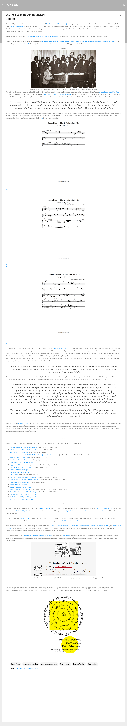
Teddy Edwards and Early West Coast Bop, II (24, 494)
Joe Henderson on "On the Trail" (20, 482)
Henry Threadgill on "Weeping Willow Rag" (23, 447)
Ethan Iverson (66, 535)
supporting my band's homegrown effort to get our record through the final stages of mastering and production (77, 41)
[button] (120, 15)
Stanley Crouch (65, 664)
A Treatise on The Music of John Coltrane (25, 479)
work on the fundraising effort (19, 511)
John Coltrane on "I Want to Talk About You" (24, 450)
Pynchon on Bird (23, 423)
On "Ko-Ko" (14, 474)
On (11, 479)
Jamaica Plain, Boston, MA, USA (27, 668)
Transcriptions (92, 664)
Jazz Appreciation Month (48, 664)
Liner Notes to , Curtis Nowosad (23, 477)
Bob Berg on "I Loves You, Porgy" (20, 460)
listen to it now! (24, 44)
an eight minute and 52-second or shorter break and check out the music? (86, 511)
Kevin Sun (12, 5)
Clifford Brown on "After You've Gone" (22, 462)
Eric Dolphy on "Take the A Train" (20, 467)
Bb (7, 190)
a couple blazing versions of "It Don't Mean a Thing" (42, 36)
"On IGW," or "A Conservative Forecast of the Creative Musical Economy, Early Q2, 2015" (79, 526)
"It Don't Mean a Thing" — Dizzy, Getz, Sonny (24, 497)
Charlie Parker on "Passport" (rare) (20, 487)
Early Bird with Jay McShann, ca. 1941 (22, 499)
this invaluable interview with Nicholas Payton (38, 535)
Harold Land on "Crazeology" (19, 470)
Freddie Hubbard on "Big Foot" (19, 457)
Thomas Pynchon (79, 664)
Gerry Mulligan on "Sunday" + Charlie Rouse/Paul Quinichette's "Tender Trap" (34, 455)
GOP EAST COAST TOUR (103, 508)
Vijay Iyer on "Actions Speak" (19, 465)
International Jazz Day (17, 26)
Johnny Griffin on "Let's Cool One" (21, 489)
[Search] (124, 5)
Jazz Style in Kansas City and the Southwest (57, 94)
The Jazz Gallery (25, 518)
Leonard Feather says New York (109, 92)
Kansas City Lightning (59, 348)
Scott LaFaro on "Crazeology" (19, 452)
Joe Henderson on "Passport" (19, 484)
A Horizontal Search (44, 508)
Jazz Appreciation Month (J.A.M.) (56, 24)
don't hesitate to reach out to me (72, 521)
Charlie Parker (15, 664)
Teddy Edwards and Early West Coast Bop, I (23, 492)
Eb (7, 192)
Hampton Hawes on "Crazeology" (20, 472)
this (42, 118)
